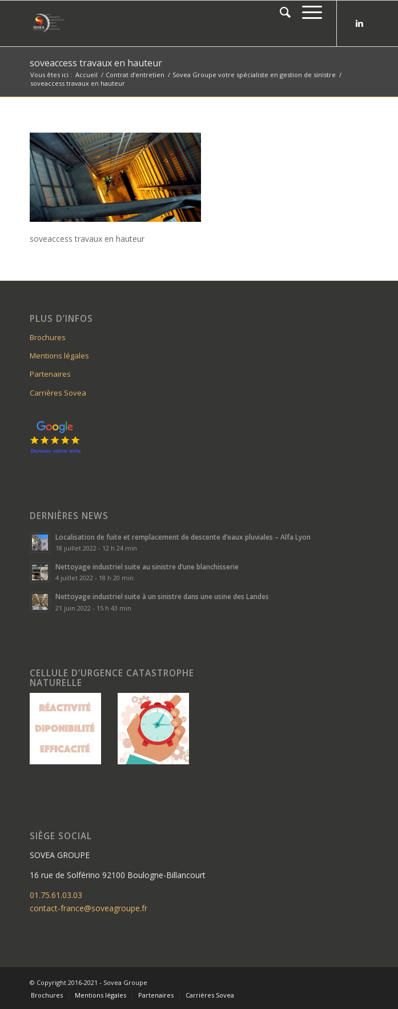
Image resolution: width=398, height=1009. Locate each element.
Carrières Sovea (58, 393)
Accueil (86, 74)
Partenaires (50, 374)
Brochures (48, 337)
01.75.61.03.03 (56, 895)
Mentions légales (59, 355)
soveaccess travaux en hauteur (96, 63)
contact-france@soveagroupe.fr (88, 908)
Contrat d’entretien (135, 74)
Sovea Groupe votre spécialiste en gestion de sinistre (254, 74)
